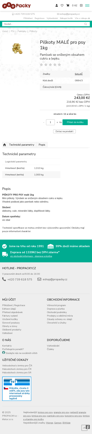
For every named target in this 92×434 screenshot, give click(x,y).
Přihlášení (28, 18)
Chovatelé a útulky (56, 322)
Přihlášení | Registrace (13, 305)
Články (50, 349)
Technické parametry (21, 144)
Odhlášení (7, 333)
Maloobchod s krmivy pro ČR (16, 369)
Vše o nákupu (82, 18)
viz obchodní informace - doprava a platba (31, 256)
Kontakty (7, 345)
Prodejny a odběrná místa (60, 315)
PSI (12, 31)
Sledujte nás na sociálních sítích (21, 353)
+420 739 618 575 (23, 14)
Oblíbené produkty (11, 329)
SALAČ (79, 74)
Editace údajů (9, 308)
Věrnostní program (56, 305)
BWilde (66, 422)
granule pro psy (61, 412)
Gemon (57, 422)
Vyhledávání (52, 18)
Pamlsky (21, 31)
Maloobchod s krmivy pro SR (16, 372)
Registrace (39, 18)
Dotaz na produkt (64, 131)
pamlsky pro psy (55, 415)
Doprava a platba (56, 308)
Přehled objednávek (12, 312)
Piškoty (33, 31)
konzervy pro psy (73, 415)
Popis (42, 144)
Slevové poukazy (11, 322)
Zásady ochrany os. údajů (59, 319)
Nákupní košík (66, 18)
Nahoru (4, 145)
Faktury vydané (10, 315)
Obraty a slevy (9, 326)
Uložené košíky (10, 319)
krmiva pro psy (39, 415)
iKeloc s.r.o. (8, 419)
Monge (49, 422)
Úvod (5, 31)
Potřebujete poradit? (13, 349)
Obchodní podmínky (57, 312)
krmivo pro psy (45, 412)
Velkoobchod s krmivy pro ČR (17, 365)
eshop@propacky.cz (68, 14)
